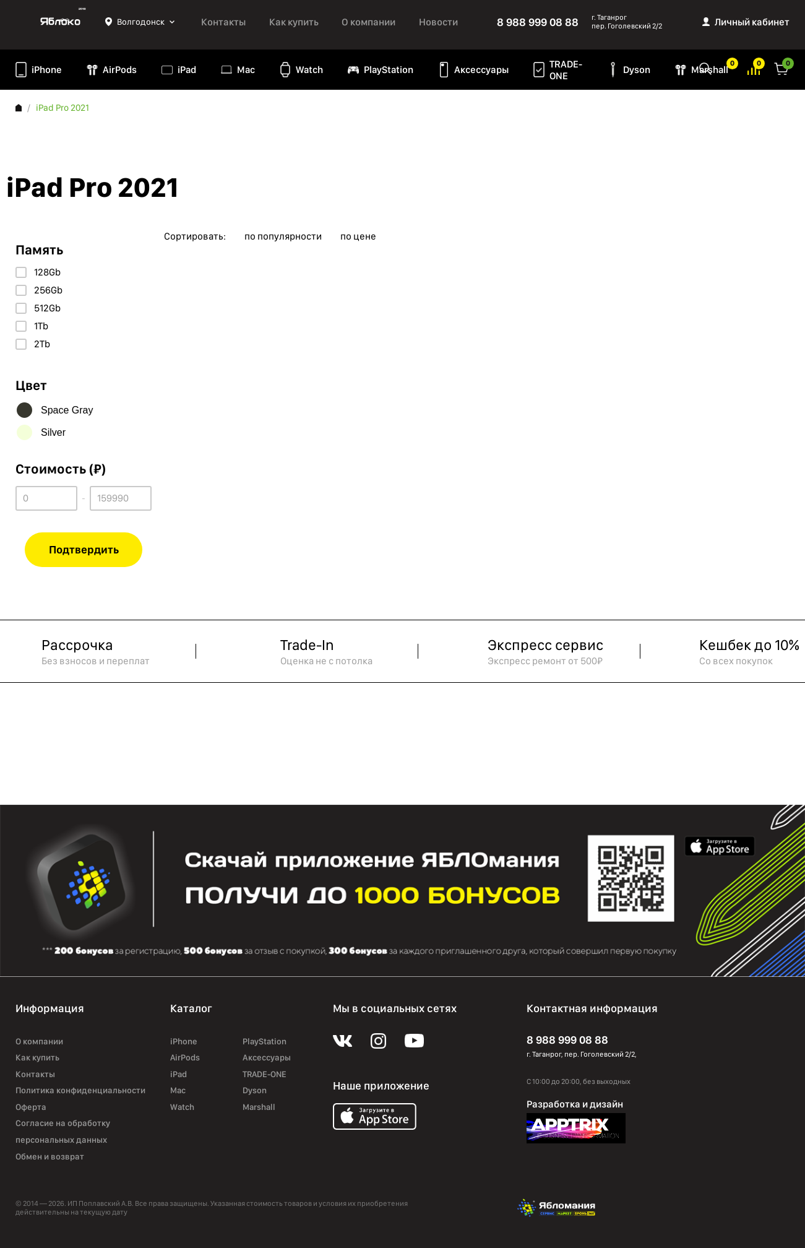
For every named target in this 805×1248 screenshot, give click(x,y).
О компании (368, 22)
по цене (358, 236)
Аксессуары (481, 70)
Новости (438, 22)
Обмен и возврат (49, 1156)
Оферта (30, 1107)
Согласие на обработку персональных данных (62, 1131)
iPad (187, 70)
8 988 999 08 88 (538, 21)
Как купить (294, 22)
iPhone (47, 70)
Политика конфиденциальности (80, 1090)
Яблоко (60, 21)
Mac (246, 70)
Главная (18, 107)
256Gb (48, 290)
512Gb (47, 308)
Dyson (636, 70)
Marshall (259, 1107)
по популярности (283, 236)
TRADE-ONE (565, 70)
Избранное (727, 68)
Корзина (781, 68)
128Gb (47, 272)
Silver (53, 432)
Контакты (223, 22)
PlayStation (388, 70)
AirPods (120, 70)
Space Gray (67, 410)
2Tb (42, 344)
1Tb (41, 326)
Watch (309, 70)
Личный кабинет (752, 22)
